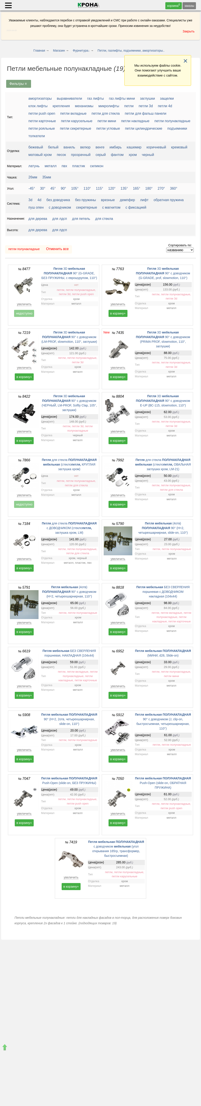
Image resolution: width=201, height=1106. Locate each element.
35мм (46, 177)
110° (87, 188)
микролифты (108, 106)
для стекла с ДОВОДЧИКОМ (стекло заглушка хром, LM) (69, 528)
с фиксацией (135, 207)
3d (30, 200)
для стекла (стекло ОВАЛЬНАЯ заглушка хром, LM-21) (163, 464)
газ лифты (95, 98)
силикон (96, 166)
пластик (78, 166)
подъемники (177, 128)
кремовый (179, 147)
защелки (167, 98)
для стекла (104, 219)
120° (112, 188)
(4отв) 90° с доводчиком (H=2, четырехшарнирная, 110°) (69, 591)
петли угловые (108, 128)
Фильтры (18, 83)
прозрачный (81, 155)
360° (173, 188)
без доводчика (58, 200)
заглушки (147, 98)
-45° (31, 188)
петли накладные (135, 121)
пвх (64, 166)
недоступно (24, 313)
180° (149, 188)
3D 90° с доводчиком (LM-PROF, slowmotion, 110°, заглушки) (69, 337)
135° (124, 188)
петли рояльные (41, 128)
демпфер (127, 200)
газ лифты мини (122, 98)
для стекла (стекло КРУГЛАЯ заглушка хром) (69, 464)
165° (136, 188)
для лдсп (59, 219)
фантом (117, 155)
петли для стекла (106, 113)
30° (42, 188)
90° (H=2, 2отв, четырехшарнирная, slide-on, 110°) (69, 719)
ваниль (69, 147)
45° (53, 188)
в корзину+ (118, 313)
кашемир (134, 147)
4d (39, 200)
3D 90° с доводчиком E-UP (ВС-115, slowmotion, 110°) (163, 400)
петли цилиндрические (143, 128)
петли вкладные (73, 113)
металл (51, 166)
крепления (61, 106)
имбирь (116, 147)
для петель (81, 219)
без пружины (85, 200)
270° (161, 188)
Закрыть (189, 31)
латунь (34, 166)
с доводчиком (60, 207)
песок (61, 155)
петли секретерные (75, 128)
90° (63, 188)
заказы (189, 5)
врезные (108, 200)
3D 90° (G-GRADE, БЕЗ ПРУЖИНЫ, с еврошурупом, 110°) (69, 273)
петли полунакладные (172, 121)
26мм (32, 177)
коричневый (156, 147)
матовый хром (40, 155)
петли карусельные (76, 121)
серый (101, 155)
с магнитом (111, 207)
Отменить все (57, 249)
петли (128, 106)
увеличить (24, 304)
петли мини (107, 121)
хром (133, 155)
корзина (173, 5)
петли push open (41, 113)
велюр (85, 147)
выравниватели (69, 98)
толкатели (36, 136)
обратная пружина (169, 200)
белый (53, 147)
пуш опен (36, 207)
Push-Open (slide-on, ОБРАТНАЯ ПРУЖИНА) (163, 783)
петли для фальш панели (145, 113)
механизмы (84, 106)
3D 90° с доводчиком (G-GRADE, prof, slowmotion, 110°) (163, 273)
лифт (144, 200)
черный (148, 155)
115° (99, 188)
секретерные (86, 207)
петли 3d (146, 106)
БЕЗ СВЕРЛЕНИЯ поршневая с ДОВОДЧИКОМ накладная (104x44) (163, 591)
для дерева (37, 219)
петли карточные (42, 121)
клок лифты (38, 106)
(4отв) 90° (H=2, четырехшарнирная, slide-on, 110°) (163, 528)
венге (100, 147)
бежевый (35, 147)
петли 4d (165, 106)
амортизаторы (40, 98)
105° (74, 188)
